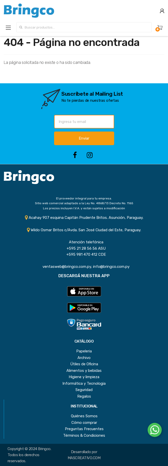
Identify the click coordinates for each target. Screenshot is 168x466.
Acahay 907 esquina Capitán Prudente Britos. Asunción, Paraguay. (84, 217)
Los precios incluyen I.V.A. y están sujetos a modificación (84, 208)
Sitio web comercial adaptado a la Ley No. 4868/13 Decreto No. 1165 (84, 203)
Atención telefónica (84, 242)
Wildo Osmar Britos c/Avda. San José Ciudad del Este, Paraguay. (84, 230)
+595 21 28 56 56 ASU (84, 248)
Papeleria (84, 351)
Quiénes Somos (84, 416)
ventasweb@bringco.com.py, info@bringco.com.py (84, 266)
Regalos (84, 396)
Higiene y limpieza (84, 377)
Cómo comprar (84, 422)
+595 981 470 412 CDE (84, 254)
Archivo (84, 357)
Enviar (84, 138)
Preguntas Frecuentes (84, 429)
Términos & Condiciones (84, 435)
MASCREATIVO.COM (84, 458)
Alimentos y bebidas (84, 370)
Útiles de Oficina (84, 364)
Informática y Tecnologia (84, 383)
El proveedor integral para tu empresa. (84, 198)
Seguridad (84, 389)
